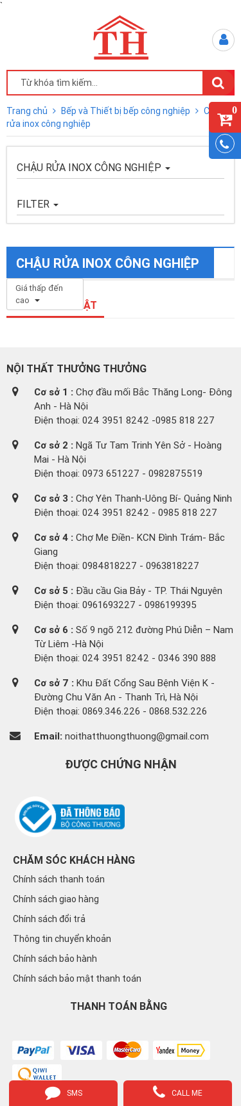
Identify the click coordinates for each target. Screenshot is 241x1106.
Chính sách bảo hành (55, 958)
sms (63, 1092)
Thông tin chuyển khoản (62, 939)
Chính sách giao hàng (56, 899)
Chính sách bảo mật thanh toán (77, 978)
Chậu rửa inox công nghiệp (93, 167)
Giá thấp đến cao (39, 294)
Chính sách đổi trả (49, 919)
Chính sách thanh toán (59, 879)
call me (177, 1092)
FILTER (37, 203)
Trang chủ (27, 111)
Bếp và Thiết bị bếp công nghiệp (126, 111)
